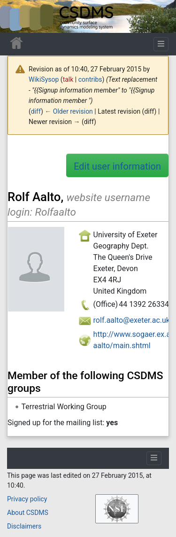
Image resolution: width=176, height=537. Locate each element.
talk (68, 79)
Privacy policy (27, 499)
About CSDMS (27, 512)
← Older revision (69, 111)
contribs (90, 79)
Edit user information (117, 166)
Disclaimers (24, 526)
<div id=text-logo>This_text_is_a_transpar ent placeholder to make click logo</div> (15, 16)
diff (36, 111)
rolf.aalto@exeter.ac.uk (131, 320)
